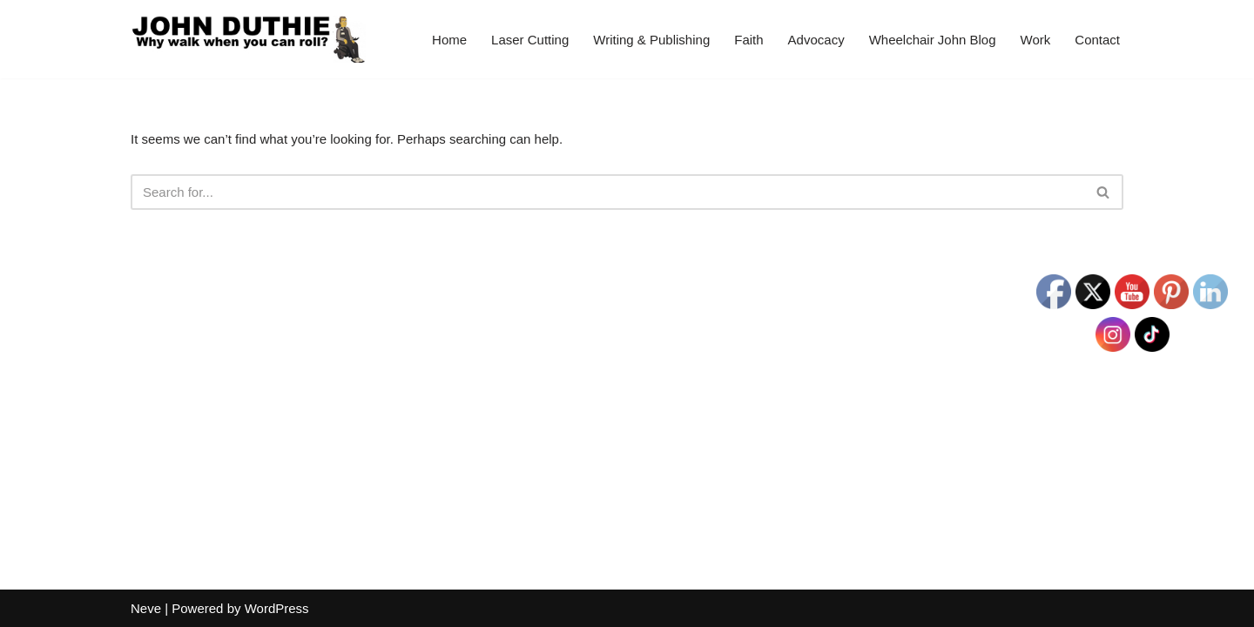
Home (449, 39)
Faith (748, 39)
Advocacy (816, 39)
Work (1036, 39)
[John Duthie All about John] (248, 39)
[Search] (607, 192)
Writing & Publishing (651, 39)
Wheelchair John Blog (932, 39)
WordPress (277, 608)
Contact (1097, 39)
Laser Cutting (530, 39)
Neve (146, 608)
